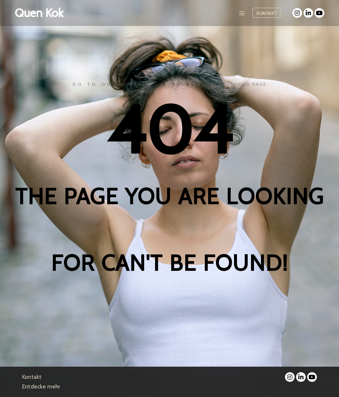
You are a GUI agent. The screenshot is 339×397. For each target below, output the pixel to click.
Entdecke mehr (41, 386)
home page (137, 84)
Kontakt (267, 13)
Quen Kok (39, 13)
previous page (245, 84)
